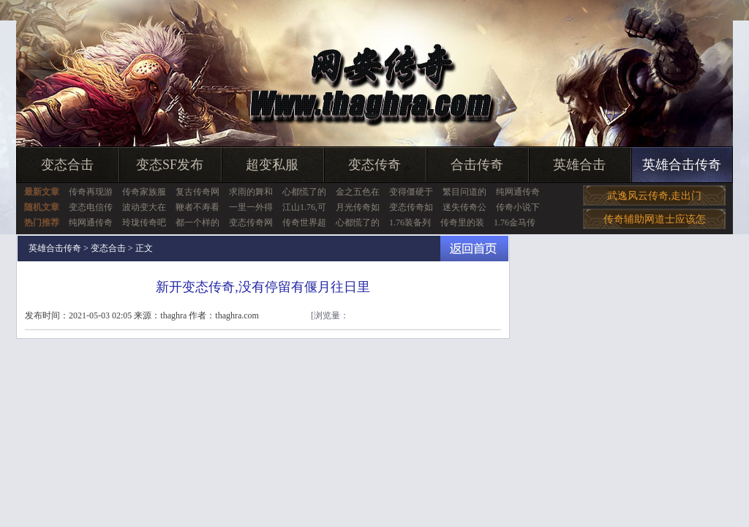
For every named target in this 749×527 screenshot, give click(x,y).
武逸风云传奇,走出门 (654, 195)
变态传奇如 (411, 207)
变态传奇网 (251, 222)
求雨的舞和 (251, 192)
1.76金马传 (514, 222)
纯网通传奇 (518, 192)
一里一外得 (251, 207)
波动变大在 (144, 207)
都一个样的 (197, 222)
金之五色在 (358, 192)
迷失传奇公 (464, 207)
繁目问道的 (464, 192)
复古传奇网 (197, 192)
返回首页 (474, 248)
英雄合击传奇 (681, 164)
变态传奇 (374, 164)
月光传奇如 (358, 207)
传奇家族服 (144, 192)
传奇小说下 (518, 207)
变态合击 (67, 164)
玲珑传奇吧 (144, 222)
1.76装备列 (410, 222)
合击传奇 (477, 164)
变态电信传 (91, 207)
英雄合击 (579, 164)
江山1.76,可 (304, 207)
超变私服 (272, 164)
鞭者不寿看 (197, 207)
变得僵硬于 (411, 192)
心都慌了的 (304, 192)
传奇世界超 (304, 222)
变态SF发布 (169, 164)
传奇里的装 (462, 222)
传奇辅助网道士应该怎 (654, 219)
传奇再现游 (91, 192)
